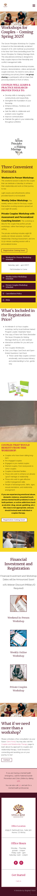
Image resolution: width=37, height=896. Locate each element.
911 (20, 785)
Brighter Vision (30, 890)
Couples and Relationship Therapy (14, 744)
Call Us (18, 881)
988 (18, 781)
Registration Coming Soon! (14, 250)
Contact (6, 760)
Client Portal (11, 742)
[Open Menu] (34, 5)
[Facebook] (16, 863)
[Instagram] (21, 863)
